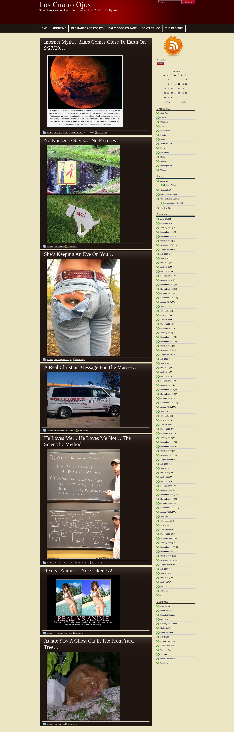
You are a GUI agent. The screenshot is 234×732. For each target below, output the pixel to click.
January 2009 (166, 490)
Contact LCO (151, 28)
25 (179, 93)
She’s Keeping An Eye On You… (78, 254)
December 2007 (167, 547)
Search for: (161, 60)
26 (183, 93)
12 (183, 84)
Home (43, 28)
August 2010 (165, 407)
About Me (59, 28)
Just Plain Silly (59, 430)
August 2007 (165, 565)
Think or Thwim (166, 650)
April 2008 (164, 530)
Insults (163, 135)
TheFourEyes (79, 133)
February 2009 (166, 486)
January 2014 (166, 228)
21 (165, 93)
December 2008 (167, 495)
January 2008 (166, 543)
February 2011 (166, 381)
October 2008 (166, 503)
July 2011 (164, 359)
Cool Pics (50, 133)
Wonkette (164, 663)
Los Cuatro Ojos (65, 4)
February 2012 (166, 328)
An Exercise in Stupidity (174, 203)
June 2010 (164, 416)
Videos (163, 170)
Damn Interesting (167, 611)
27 (186, 93)
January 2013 (166, 280)
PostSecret (164, 152)
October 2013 (166, 241)
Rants (162, 157)
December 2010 (167, 390)
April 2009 (164, 477)
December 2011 (167, 337)
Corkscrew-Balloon (168, 606)
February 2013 (166, 276)
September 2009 (167, 455)
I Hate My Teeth (166, 632)
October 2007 (166, 556)
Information (58, 133)
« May (167, 102)
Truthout (163, 654)
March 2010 (165, 429)
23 (172, 93)
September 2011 (167, 350)
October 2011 (166, 346)
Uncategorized (68, 133)
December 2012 (167, 285)
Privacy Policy (170, 185)
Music (162, 148)
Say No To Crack (167, 646)
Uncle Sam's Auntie (168, 659)
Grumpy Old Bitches (168, 624)
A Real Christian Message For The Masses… (91, 367)
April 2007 (164, 582)
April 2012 (164, 320)
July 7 (162, 591)
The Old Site (174, 28)
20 (186, 88)
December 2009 (167, 442)
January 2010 (166, 438)
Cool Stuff (57, 360)
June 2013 (164, 258)
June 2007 (164, 573)
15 (168, 88)
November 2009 (167, 446)
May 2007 (164, 578)
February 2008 (166, 538)
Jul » (184, 102)
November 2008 (167, 499)
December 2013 (167, 232)
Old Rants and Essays (87, 28)
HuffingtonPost (166, 628)
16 (172, 88)
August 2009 (165, 460)
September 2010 (167, 403)
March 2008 (165, 534)
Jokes (65, 563)
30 (172, 98)
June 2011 (164, 363)
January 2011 (166, 385)
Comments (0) (102, 133)
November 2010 (167, 394)
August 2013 (165, 250)
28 (165, 98)
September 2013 (167, 245)
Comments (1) (80, 633)
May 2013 (164, 263)
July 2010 (164, 411)
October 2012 (166, 293)
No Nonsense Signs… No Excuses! (81, 140)
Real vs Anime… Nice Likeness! (78, 570)
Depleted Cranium (167, 615)
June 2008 (164, 521)
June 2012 (164, 311)
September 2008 (167, 508)
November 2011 (167, 341)
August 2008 (165, 512)
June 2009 (164, 468)
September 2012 (167, 298)
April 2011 (164, 372)
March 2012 (165, 324)
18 (179, 88)
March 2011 (165, 376)
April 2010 (164, 425)
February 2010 (166, 433)
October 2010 (166, 398)
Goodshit (164, 619)
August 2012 (165, 302)
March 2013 (165, 271)
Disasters (164, 122)
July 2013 (164, 254)
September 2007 (167, 560)
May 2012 (164, 315)
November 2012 (167, 289)
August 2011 (165, 355)
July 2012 (164, 306)
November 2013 (167, 236)
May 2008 (164, 525)
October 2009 (166, 451)
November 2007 (167, 551)
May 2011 (164, 368)
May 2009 (164, 473)
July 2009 (164, 464)
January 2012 (166, 333)
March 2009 (165, 481)
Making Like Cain (167, 641)
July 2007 (164, 569)
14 (165, 88)
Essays (163, 126)
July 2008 (164, 516)
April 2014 (164, 219)
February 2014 (166, 223)
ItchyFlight (164, 637)
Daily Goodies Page (122, 28)
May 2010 (164, 420)
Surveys (163, 161)
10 (176, 84)
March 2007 (165, 586)
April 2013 (164, 267)
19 (183, 88)
